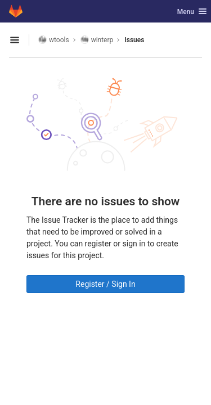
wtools (53, 39)
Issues (134, 40)
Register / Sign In (105, 284)
